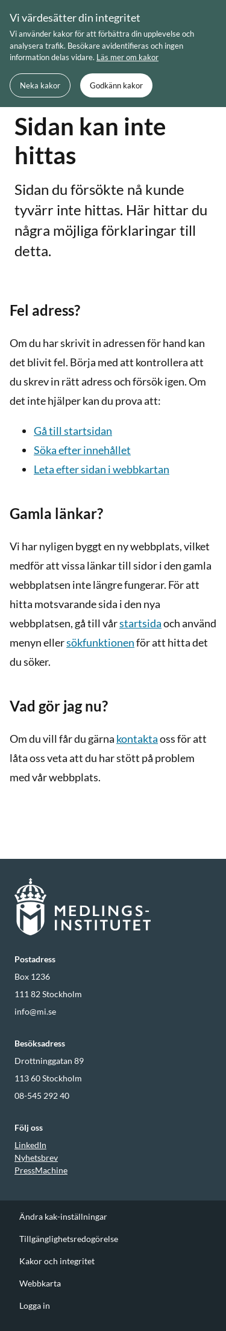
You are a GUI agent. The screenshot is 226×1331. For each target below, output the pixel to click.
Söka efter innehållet (82, 449)
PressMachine (40, 1170)
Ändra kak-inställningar (63, 1217)
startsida (140, 623)
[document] (113, 53)
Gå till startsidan (73, 430)
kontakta (137, 738)
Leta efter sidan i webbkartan (101, 469)
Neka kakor (40, 85)
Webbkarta (40, 1283)
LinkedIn (30, 1145)
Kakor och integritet (57, 1261)
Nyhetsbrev (36, 1157)
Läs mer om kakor (127, 57)
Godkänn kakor (116, 85)
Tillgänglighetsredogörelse (68, 1239)
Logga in (34, 1305)
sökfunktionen (100, 642)
